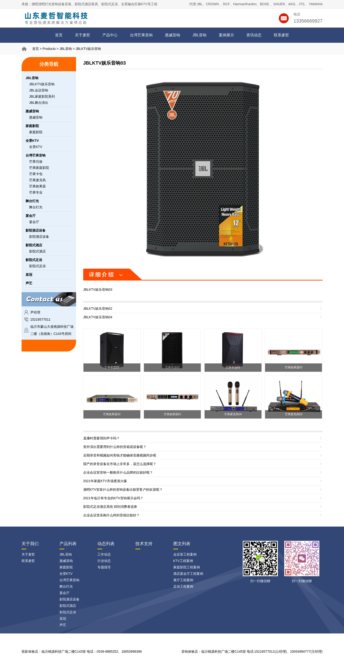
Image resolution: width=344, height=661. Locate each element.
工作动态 (104, 554)
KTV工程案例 (183, 561)
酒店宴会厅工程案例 (188, 573)
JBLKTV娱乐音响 (88, 49)
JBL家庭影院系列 (42, 96)
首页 (59, 35)
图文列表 (181, 543)
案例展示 (226, 35)
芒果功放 (35, 161)
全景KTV (35, 147)
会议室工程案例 (185, 554)
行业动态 (104, 561)
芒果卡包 (35, 174)
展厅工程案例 (183, 580)
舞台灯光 (35, 207)
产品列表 (68, 543)
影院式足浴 (37, 266)
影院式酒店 (37, 251)
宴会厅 (34, 222)
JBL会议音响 (38, 90)
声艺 (63, 625)
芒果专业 (35, 192)
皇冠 (63, 618)
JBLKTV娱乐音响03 (104, 63)
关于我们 (30, 543)
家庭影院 (35, 132)
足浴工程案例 (183, 586)
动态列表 (106, 543)
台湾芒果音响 (141, 35)
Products (48, 49)
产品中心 (110, 35)
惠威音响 (172, 35)
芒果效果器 (37, 186)
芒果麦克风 (37, 180)
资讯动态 (253, 35)
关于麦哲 (82, 35)
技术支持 (143, 543)
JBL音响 (200, 35)
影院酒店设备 (39, 236)
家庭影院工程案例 (186, 567)
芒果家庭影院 (39, 168)
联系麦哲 (281, 35)
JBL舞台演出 (38, 103)
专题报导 (104, 567)
